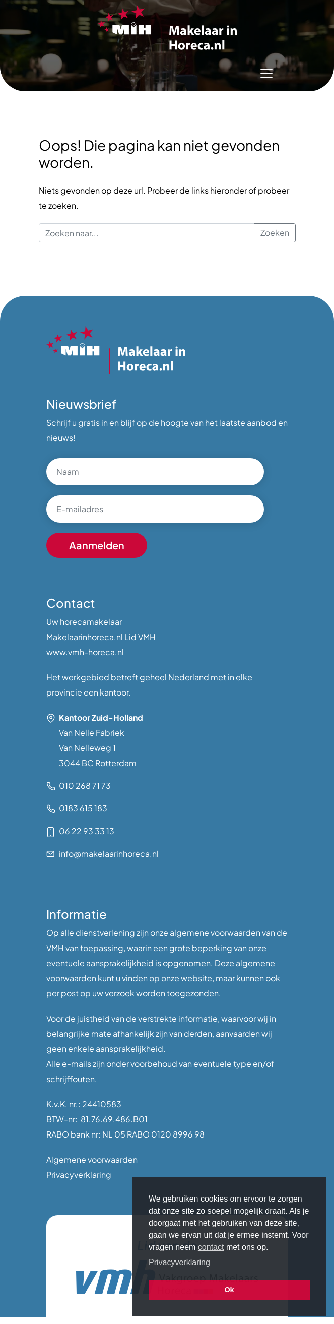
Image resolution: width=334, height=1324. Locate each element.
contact (211, 1247)
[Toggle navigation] (266, 73)
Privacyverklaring (78, 1174)
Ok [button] (229, 1290)
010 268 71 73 (85, 785)
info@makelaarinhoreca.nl (109, 853)
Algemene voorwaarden (92, 1159)
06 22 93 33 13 (86, 831)
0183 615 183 (83, 808)
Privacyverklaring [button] (179, 1262)
